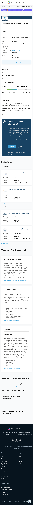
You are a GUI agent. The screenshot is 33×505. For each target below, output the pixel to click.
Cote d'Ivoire (10, 6)
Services (3, 479)
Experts (3, 459)
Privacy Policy (4, 492)
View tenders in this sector (11, 320)
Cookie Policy (4, 494)
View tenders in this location (12, 368)
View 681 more (5, 243)
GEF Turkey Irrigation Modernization (19, 213)
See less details (16, 62)
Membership (4, 476)
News (2, 474)
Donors (3, 471)
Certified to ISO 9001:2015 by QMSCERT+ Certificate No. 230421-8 (18, 447)
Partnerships (4, 461)
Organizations (5, 464)
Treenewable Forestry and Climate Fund (20, 173)
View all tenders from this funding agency (15, 280)
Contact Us (20, 459)
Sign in (22, 146)
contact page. (15, 386)
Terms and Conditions (7, 489)
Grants (3, 469)
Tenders (3, 6)
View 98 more (4, 204)
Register (12, 146)
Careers (19, 461)
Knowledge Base (5, 487)
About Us (19, 456)
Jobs (2, 456)
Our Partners (21, 464)
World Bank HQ (16, 50)
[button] (2, 3)
